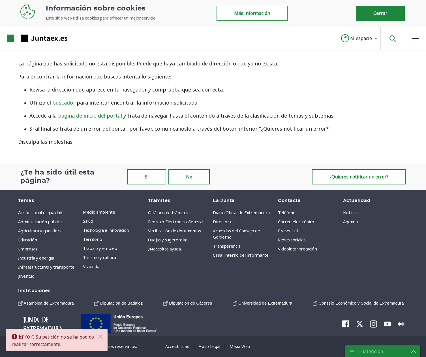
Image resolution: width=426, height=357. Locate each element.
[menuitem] (46, 303)
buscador (63, 102)
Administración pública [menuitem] (40, 221)
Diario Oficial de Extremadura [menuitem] (241, 212)
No (189, 177)
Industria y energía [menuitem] (36, 258)
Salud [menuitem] (88, 221)
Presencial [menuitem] (288, 230)
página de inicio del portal (90, 115)
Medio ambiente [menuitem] (99, 212)
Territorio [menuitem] (92, 239)
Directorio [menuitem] (223, 221)
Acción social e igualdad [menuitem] (40, 212)
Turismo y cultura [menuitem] (99, 257)
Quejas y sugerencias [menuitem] (168, 240)
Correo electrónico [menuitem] (296, 221)
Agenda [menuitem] (350, 221)
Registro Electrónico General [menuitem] (175, 221)
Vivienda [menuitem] (91, 266)
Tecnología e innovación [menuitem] (106, 230)
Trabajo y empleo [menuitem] (100, 248)
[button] (359, 38)
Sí (147, 177)
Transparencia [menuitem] (226, 246)
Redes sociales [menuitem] (291, 240)
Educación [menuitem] (27, 240)
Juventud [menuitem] (26, 276)
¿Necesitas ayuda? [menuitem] (165, 249)
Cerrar (380, 13)
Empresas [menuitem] (27, 249)
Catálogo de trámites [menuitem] (168, 212)
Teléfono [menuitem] (286, 212)
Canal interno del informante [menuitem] (240, 255)
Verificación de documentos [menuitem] (174, 230)
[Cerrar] (100, 336)
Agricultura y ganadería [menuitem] (40, 230)
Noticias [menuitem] (350, 212)
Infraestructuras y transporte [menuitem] (46, 267)
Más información (252, 13)
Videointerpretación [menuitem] (297, 249)
